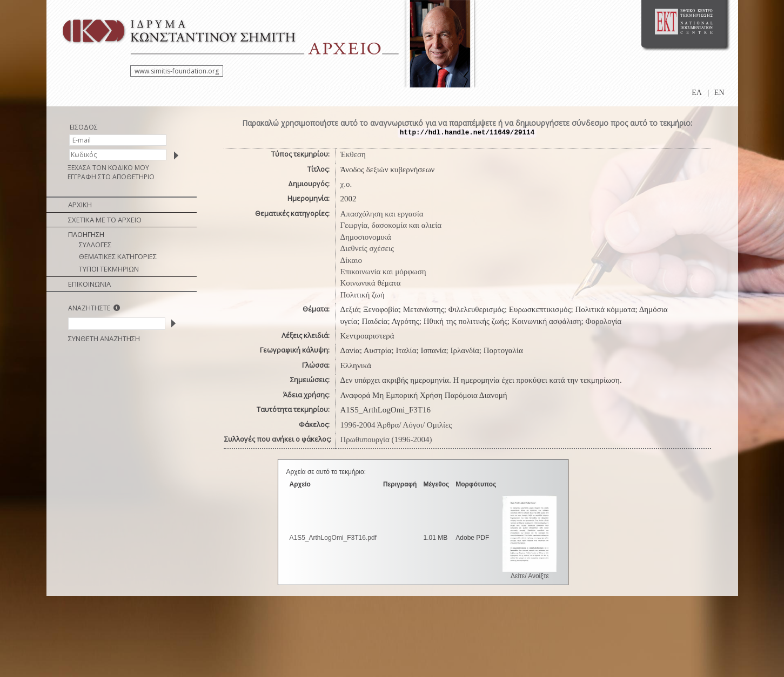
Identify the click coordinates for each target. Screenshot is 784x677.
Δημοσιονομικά (365, 237)
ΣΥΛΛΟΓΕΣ (95, 244)
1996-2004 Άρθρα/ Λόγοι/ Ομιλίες (396, 425)
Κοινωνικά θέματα (370, 283)
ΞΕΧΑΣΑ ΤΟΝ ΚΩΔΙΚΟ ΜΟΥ (108, 167)
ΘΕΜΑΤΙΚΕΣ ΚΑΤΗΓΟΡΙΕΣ (118, 256)
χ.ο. (346, 184)
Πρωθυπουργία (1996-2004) (386, 439)
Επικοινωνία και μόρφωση (383, 271)
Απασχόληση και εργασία (382, 213)
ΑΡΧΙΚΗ (80, 204)
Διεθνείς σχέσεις (367, 248)
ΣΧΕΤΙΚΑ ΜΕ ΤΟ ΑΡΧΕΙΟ (105, 220)
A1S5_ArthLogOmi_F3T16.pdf (333, 537)
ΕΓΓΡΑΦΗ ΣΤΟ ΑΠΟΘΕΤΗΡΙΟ (111, 176)
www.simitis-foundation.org (177, 71)
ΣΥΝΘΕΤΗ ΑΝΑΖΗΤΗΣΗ (104, 338)
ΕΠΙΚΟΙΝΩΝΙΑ (89, 284)
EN (719, 93)
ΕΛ (697, 93)
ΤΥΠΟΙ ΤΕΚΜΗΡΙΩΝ (109, 269)
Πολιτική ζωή (362, 294)
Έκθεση (353, 154)
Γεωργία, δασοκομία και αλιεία (391, 225)
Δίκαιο (351, 260)
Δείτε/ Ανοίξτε (530, 576)
